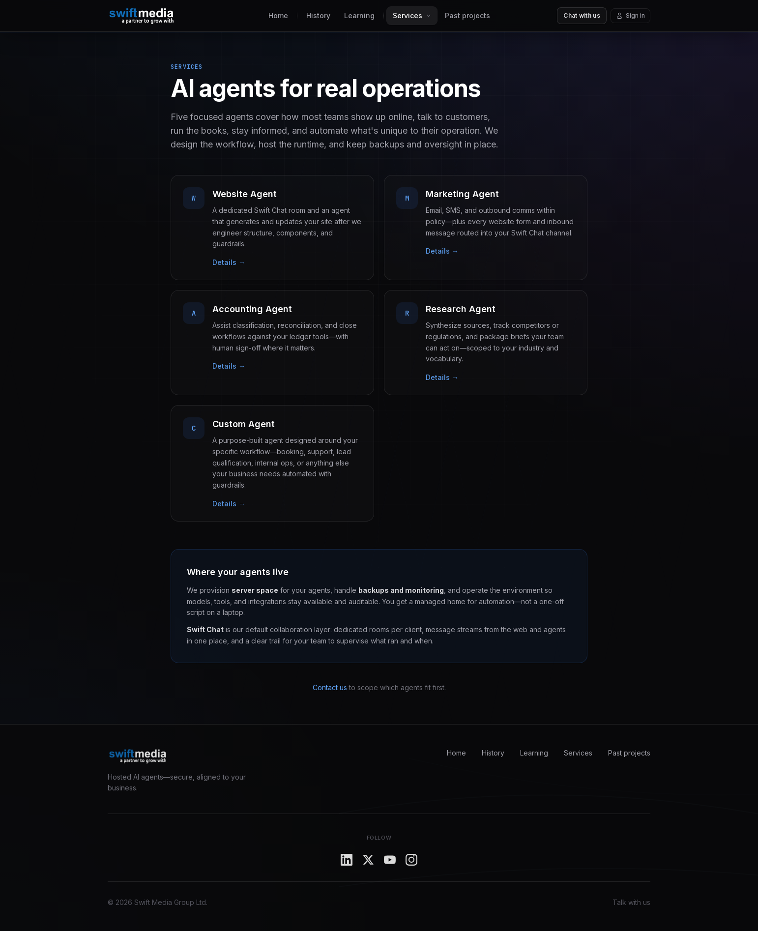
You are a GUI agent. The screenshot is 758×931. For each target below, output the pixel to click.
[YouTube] (390, 860)
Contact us (330, 687)
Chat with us (581, 15)
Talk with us (631, 902)
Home (278, 15)
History (318, 15)
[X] (368, 860)
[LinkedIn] (346, 860)
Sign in (630, 15)
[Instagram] (411, 860)
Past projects (467, 15)
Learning (359, 15)
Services (578, 753)
